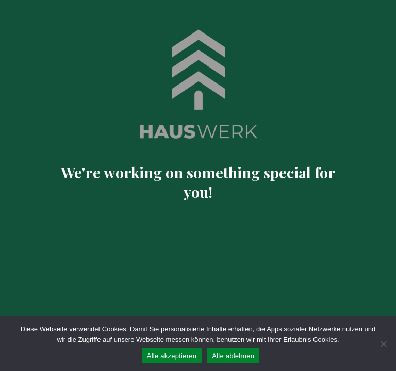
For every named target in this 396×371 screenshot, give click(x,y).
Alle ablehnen (233, 356)
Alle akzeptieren (172, 356)
